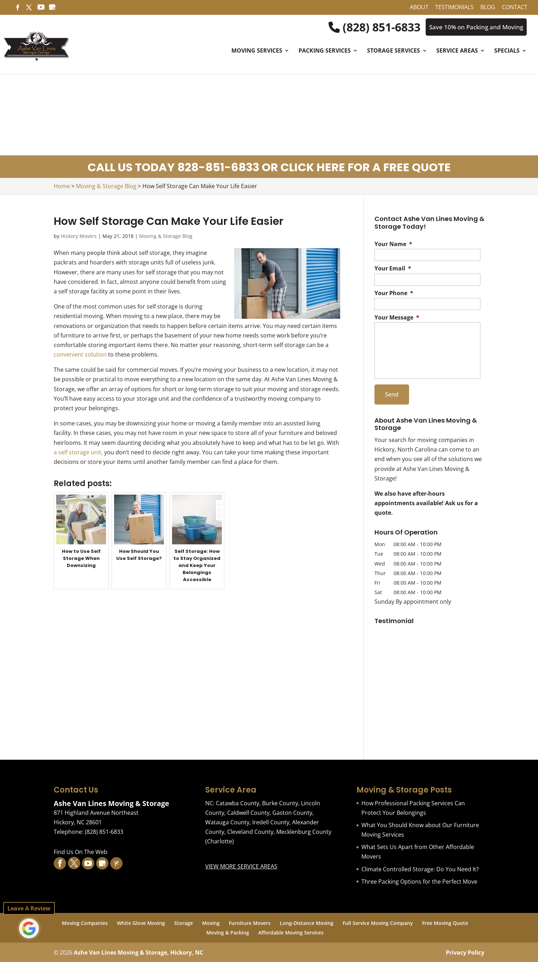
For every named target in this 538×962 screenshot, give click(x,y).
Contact (514, 7)
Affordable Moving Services (291, 931)
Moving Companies (85, 922)
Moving (211, 922)
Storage (183, 922)
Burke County (280, 802)
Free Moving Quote (445, 922)
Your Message (396, 318)
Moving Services (256, 52)
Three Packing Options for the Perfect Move (419, 880)
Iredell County (270, 821)
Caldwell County (248, 811)
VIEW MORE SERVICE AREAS (241, 865)
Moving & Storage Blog (166, 236)
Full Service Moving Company (378, 922)
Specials (507, 52)
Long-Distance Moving (306, 922)
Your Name (393, 244)
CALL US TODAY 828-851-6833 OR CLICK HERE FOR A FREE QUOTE (269, 168)
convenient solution (80, 355)
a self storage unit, (78, 452)
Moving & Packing (227, 931)
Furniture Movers (250, 922)
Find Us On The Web (80, 851)
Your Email (392, 269)
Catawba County (237, 802)
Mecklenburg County (303, 831)
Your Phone (393, 293)
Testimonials (454, 7)
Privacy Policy (465, 952)
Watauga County (227, 821)
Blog (487, 7)
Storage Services (393, 52)
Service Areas (457, 52)
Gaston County (292, 811)
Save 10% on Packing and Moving (473, 27)
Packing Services (324, 52)
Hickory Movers (79, 236)
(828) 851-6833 (369, 27)
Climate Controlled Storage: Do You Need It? (420, 868)
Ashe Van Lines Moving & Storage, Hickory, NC (138, 952)
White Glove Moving (141, 922)
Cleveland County (250, 831)
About (419, 7)
